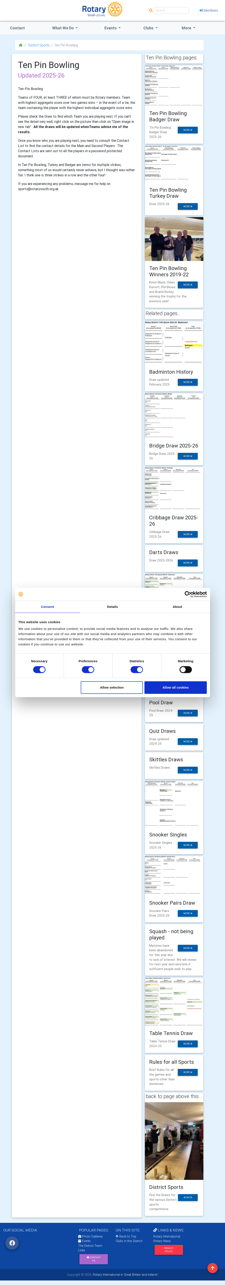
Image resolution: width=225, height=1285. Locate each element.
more (187, 130)
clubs (148, 27)
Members (208, 10)
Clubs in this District (129, 1241)
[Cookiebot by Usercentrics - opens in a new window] (188, 594)
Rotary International (166, 1236)
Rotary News (162, 1241)
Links (81, 1250)
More (187, 27)
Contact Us (94, 1259)
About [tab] (177, 607)
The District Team (90, 1246)
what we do (63, 27)
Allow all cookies (176, 687)
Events (84, 1241)
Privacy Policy (168, 1250)
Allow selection (112, 687)
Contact (17, 27)
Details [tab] (112, 607)
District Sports (38, 45)
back (188, 1197)
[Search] (171, 10)
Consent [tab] (47, 607)
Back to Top (126, 1236)
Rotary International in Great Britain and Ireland (124, 1275)
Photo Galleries (90, 1236)
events (111, 27)
